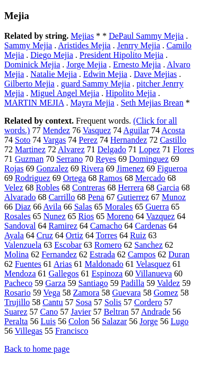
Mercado (150, 178)
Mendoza (20, 273)
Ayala (14, 235)
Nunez (55, 216)
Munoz (174, 197)
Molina (16, 254)
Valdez (168, 283)
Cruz (45, 235)
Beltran (116, 311)
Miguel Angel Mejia (64, 93)
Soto (22, 139)
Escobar (68, 244)
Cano (49, 311)
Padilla (132, 283)
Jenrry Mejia (138, 45)
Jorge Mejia (86, 64)
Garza (55, 283)
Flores (183, 149)
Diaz (23, 206)
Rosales (17, 216)
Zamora (86, 292)
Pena (96, 197)
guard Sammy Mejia (96, 83)
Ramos (110, 178)
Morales (118, 206)
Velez (13, 187)
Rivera (92, 168)
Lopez (149, 149)
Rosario (17, 292)
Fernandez (59, 254)
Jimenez (130, 168)
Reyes (106, 158)
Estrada (102, 254)
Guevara (126, 292)
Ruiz (138, 235)
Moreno (120, 216)
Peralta (16, 321)
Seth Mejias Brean (151, 102)
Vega (52, 292)
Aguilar (136, 130)
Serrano (69, 158)
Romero (108, 244)
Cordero (148, 302)
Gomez (165, 292)
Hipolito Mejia (131, 93)
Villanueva (153, 273)
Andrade (155, 311)
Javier (81, 311)
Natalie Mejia (53, 74)
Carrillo (62, 197)
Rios (86, 216)
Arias (63, 263)
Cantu (52, 302)
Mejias (82, 35)
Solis (113, 302)
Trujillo (17, 302)
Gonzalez (52, 168)
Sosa (84, 302)
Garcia (168, 187)
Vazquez (160, 216)
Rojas (13, 168)
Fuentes (28, 263)
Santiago (93, 283)
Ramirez (63, 225)
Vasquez (97, 130)
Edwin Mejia (105, 74)
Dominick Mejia (32, 64)
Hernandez (128, 139)
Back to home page (37, 348)
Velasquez (153, 263)
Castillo (173, 139)
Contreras (88, 187)
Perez (88, 139)
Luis (47, 321)
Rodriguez (32, 178)
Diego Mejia (51, 54)
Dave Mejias (155, 74)
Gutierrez (133, 197)
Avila (52, 206)
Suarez (16, 311)
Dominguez (149, 158)
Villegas (28, 330)
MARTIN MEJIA (34, 102)
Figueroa (172, 168)
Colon (78, 321)
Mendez (56, 130)
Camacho (106, 225)
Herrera (131, 187)
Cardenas (151, 225)
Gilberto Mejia (29, 83)
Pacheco (18, 283)
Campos (141, 254)
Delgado (112, 149)
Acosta (173, 130)
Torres (106, 235)
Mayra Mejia (92, 102)
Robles (47, 187)
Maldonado (104, 263)
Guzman (29, 158)
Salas (83, 206)
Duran (178, 254)
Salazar (114, 321)
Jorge (149, 321)
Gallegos (64, 273)
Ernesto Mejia (137, 64)
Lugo (179, 321)
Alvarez (71, 149)
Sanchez (148, 244)
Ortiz (74, 235)
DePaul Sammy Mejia (146, 35)
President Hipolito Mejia (121, 54)
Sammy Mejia (28, 45)
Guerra (157, 206)
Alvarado (20, 197)
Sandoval (20, 225)
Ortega (74, 178)
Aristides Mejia (84, 45)
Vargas (54, 139)
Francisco (71, 330)
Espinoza (107, 273)
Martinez (30, 149)
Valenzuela (22, 244)
